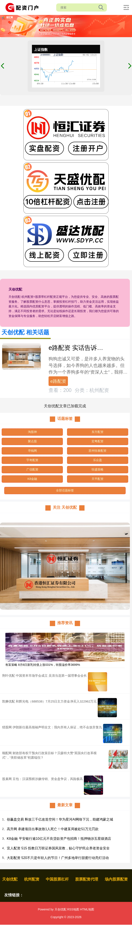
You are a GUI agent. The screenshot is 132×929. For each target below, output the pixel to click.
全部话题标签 (65, 490)
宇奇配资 (32, 460)
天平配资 (97, 479)
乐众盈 (97, 460)
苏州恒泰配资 (97, 450)
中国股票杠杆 (57, 879)
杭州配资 (31, 879)
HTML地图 (87, 909)
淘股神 (32, 432)
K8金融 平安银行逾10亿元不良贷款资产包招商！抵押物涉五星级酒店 (59, 838)
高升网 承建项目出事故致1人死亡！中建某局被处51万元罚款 (53, 829)
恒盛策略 (97, 469)
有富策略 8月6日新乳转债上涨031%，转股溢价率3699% (42, 664)
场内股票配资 (116, 879)
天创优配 (9, 879)
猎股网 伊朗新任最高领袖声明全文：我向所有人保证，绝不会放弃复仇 (52, 727)
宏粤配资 (97, 441)
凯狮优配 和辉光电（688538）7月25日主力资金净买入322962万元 (49, 701)
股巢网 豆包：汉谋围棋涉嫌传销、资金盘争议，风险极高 (42, 779)
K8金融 (32, 479)
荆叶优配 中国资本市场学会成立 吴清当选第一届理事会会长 (44, 675)
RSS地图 (73, 909)
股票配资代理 (86, 879)
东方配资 (97, 432)
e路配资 (58, 381)
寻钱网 (32, 450)
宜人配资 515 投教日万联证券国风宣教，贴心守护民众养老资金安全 (58, 848)
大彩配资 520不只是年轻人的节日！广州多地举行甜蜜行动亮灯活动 (58, 858)
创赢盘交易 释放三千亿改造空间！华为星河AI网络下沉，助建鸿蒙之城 (60, 819)
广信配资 (32, 469)
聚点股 (32, 441)
